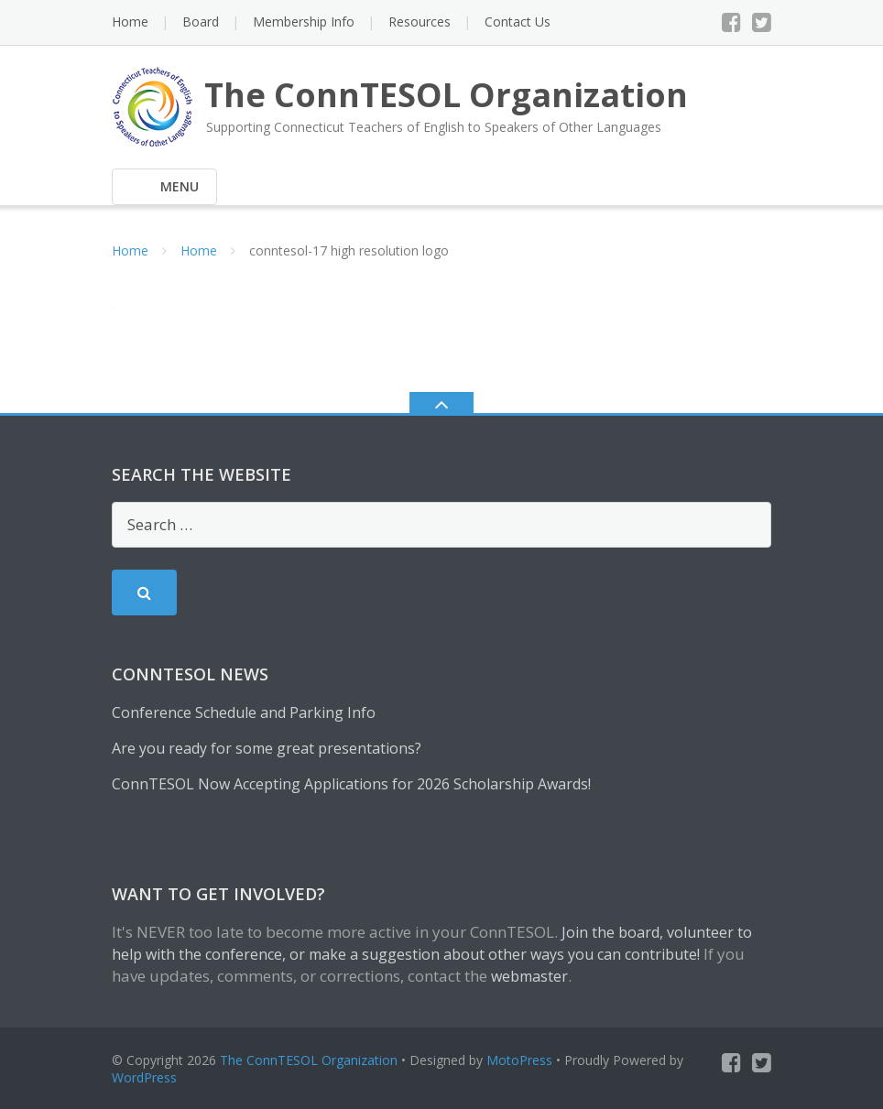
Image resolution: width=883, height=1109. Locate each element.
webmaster (529, 976)
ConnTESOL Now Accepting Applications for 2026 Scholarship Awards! (351, 784)
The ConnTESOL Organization (309, 1060)
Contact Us (518, 21)
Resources (419, 21)
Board (200, 21)
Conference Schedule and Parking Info (244, 712)
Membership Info (303, 21)
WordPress (144, 1077)
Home (130, 21)
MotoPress (519, 1060)
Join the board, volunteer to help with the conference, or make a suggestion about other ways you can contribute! (432, 943)
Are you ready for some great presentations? (266, 748)
